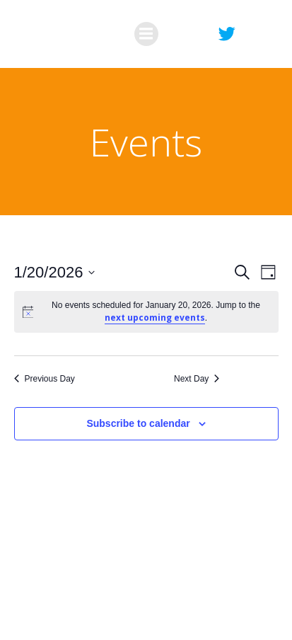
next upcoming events (155, 318)
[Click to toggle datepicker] (54, 272)
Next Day (196, 379)
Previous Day (44, 379)
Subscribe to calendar (137, 423)
